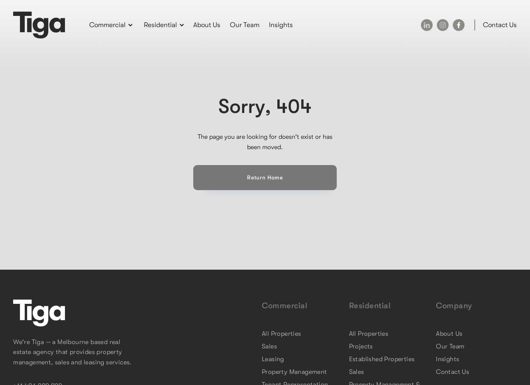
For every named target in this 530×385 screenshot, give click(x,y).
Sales (269, 346)
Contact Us (452, 371)
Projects (361, 346)
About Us (206, 25)
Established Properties (382, 359)
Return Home (265, 177)
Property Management (294, 371)
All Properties (281, 333)
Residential (370, 305)
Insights (281, 25)
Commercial (284, 305)
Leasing (273, 359)
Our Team (244, 25)
